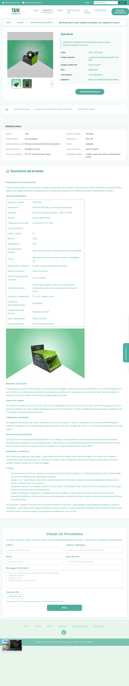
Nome (9, 557)
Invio (64, 608)
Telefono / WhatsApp (75, 545)
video (60, 10)
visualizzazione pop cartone (41, 22)
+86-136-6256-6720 (12, 3)
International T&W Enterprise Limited (65, 643)
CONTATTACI (101, 10)
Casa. (8, 22)
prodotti (20, 22)
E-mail (9, 545)
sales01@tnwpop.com (33, 3)
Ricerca (122, 2)
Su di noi (38, 628)
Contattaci (63, 628)
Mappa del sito (99, 628)
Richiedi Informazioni (120, 11)
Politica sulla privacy (80, 628)
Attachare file (12, 592)
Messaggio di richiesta (17, 568)
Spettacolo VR (73, 11)
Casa (36, 10)
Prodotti (48, 10)
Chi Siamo (87, 11)
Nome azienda (72, 557)
